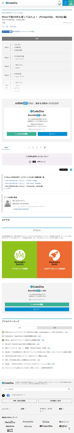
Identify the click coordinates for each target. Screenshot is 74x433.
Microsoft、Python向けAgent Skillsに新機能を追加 (20, 344)
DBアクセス (19, 65)
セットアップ (20, 59)
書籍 (61, 409)
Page (7, 47)
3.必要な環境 (18, 50)
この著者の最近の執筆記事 (21, 209)
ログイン (52, 134)
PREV (5, 147)
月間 (54, 327)
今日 (19, 327)
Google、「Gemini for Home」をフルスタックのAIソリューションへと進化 (27, 364)
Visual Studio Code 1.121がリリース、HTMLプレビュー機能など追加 (26, 356)
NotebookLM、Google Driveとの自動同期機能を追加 (21, 336)
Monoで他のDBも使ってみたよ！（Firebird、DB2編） (21, 180)
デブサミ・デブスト (46, 410)
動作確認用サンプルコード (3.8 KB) (23, 31)
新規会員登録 (21, 134)
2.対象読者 (17, 47)
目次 (53, 39)
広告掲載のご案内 (55, 401)
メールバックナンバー (37, 129)
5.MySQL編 (17, 74)
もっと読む (7, 188)
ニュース (6, 409)
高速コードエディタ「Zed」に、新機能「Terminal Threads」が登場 (25, 348)
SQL (7, 26)
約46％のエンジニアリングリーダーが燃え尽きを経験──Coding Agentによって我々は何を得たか (34, 332)
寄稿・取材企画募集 (19, 401)
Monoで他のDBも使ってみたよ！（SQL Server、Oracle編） (23, 183)
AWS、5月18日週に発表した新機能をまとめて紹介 (20, 360)
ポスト (63, 170)
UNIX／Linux (13, 26)
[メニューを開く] (3, 3)
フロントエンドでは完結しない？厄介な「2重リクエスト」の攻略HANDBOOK (29, 368)
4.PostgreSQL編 (19, 56)
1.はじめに (17, 44)
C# (3, 26)
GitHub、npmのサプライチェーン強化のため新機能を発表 (22, 340)
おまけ (18, 68)
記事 (23, 409)
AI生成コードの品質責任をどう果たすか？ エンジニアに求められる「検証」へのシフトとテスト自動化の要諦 (38, 352)
